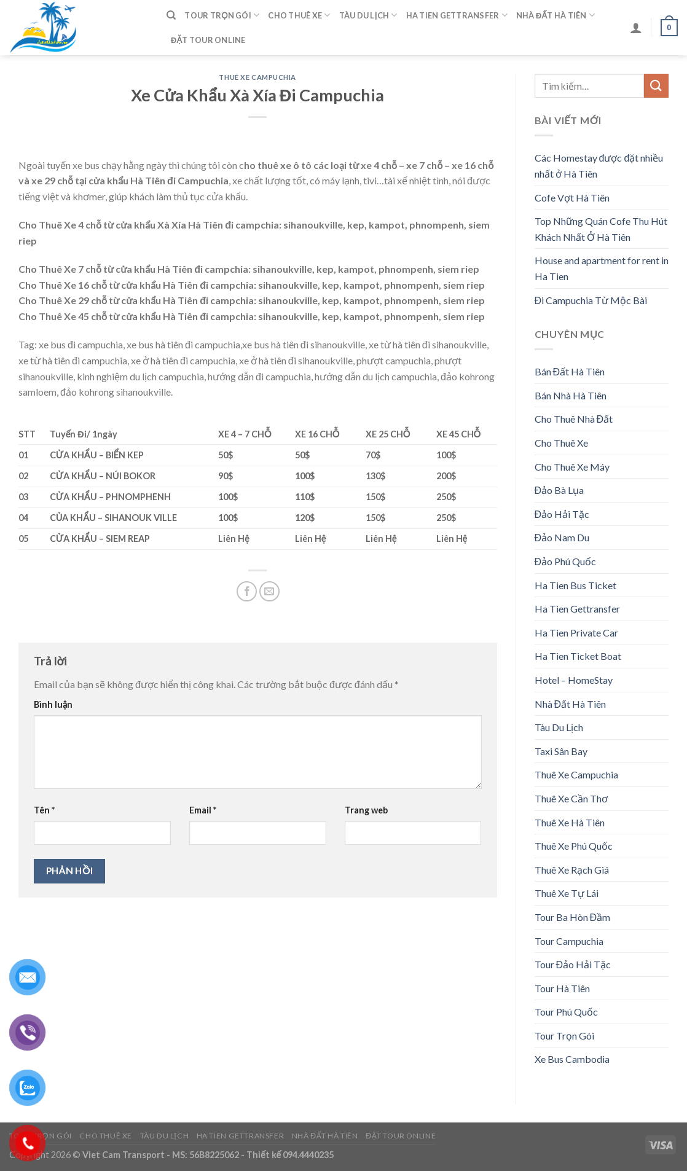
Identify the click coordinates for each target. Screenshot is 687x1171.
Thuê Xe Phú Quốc (574, 846)
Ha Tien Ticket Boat (578, 656)
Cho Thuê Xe (299, 15)
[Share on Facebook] (247, 591)
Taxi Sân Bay (561, 751)
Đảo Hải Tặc (562, 514)
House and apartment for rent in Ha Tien (602, 268)
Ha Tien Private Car (576, 632)
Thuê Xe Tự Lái (567, 893)
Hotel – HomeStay (574, 680)
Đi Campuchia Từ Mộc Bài (591, 300)
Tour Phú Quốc (566, 1011)
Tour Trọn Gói (221, 15)
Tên (44, 810)
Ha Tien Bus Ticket (575, 585)
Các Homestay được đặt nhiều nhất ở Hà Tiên (599, 165)
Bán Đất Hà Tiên (570, 371)
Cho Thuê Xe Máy (572, 466)
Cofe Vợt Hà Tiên (572, 197)
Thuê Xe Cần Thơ (571, 798)
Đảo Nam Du (562, 537)
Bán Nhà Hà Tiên (571, 395)
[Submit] (656, 86)
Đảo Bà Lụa (559, 490)
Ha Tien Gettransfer (457, 15)
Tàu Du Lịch (368, 15)
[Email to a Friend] (269, 591)
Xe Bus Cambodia (572, 1059)
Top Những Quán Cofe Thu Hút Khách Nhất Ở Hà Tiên (601, 229)
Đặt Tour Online (208, 40)
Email (202, 810)
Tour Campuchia (569, 941)
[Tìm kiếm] (171, 15)
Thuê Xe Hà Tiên (570, 822)
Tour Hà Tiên (562, 988)
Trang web (366, 810)
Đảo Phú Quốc (566, 561)
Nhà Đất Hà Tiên (555, 15)
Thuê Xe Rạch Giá (572, 869)
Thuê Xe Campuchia (257, 77)
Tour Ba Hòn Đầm (573, 917)
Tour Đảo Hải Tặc (573, 964)
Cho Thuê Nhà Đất (574, 419)
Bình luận (53, 704)
